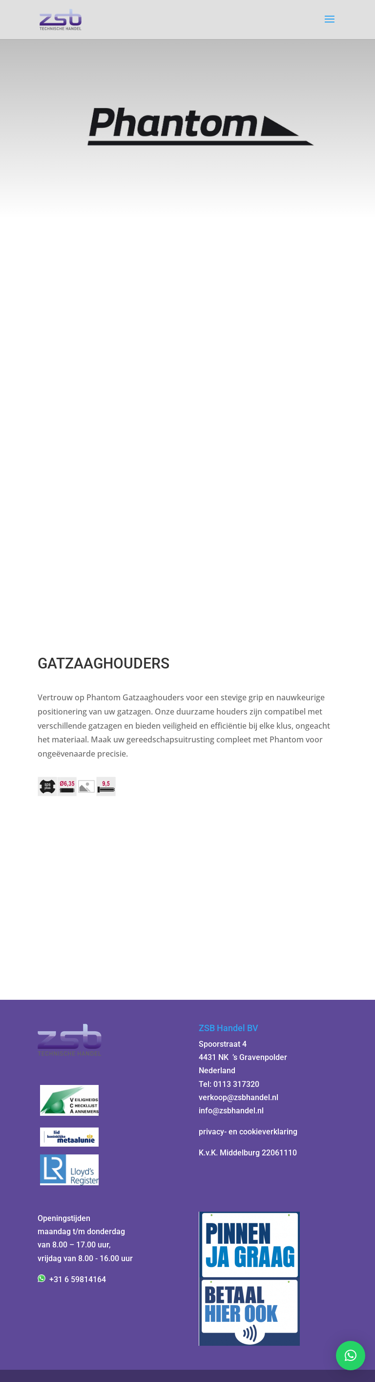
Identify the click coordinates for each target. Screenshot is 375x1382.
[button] (350, 1355)
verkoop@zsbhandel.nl (238, 1097)
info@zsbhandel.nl (231, 1110)
